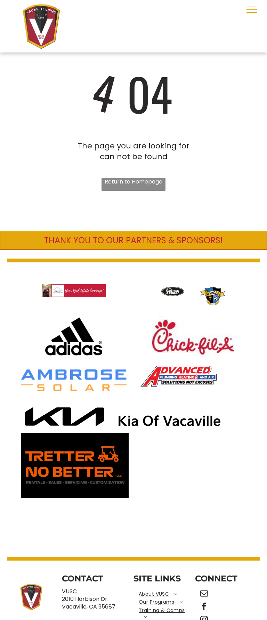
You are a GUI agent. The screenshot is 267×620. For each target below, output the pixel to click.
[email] (204, 594)
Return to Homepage (133, 182)
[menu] (252, 10)
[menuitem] (164, 594)
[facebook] (204, 607)
